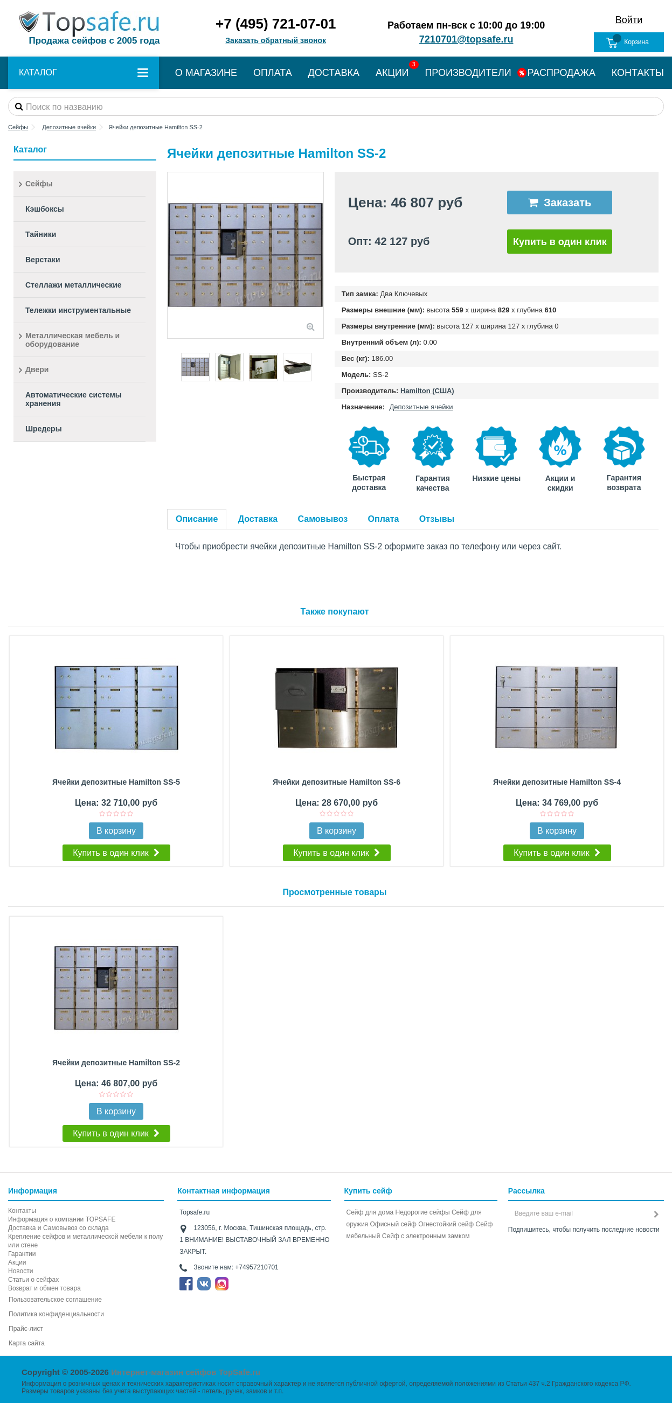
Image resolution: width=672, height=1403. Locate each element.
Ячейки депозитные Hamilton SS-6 (336, 782)
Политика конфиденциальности (56, 1314)
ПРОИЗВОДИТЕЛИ (468, 72)
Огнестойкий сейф (446, 1224)
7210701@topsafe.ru (466, 39)
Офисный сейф (393, 1224)
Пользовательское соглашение (55, 1299)
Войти (628, 20)
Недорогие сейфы (423, 1212)
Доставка (258, 518)
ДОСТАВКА (334, 72)
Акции (17, 1262)
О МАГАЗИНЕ (206, 72)
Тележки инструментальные (78, 310)
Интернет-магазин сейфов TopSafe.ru (185, 1372)
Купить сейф (368, 1190)
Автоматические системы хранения (73, 399)
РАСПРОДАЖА (561, 72)
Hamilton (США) (427, 391)
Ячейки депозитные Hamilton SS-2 (116, 1062)
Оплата (383, 518)
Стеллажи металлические (73, 285)
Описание (197, 518)
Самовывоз (323, 518)
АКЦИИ (392, 72)
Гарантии (22, 1254)
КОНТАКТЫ (638, 72)
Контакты (22, 1210)
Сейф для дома (370, 1212)
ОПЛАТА (272, 72)
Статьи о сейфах (33, 1279)
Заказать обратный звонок (275, 40)
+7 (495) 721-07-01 (276, 24)
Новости (20, 1271)
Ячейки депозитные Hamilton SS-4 (557, 782)
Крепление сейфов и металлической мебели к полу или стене (85, 1241)
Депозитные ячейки (421, 407)
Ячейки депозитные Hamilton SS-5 (116, 782)
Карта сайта (27, 1343)
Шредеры (43, 428)
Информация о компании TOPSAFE (61, 1219)
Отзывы (436, 518)
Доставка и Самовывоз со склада (58, 1228)
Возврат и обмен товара (44, 1288)
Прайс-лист (26, 1328)
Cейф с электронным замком (426, 1236)
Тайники (40, 234)
